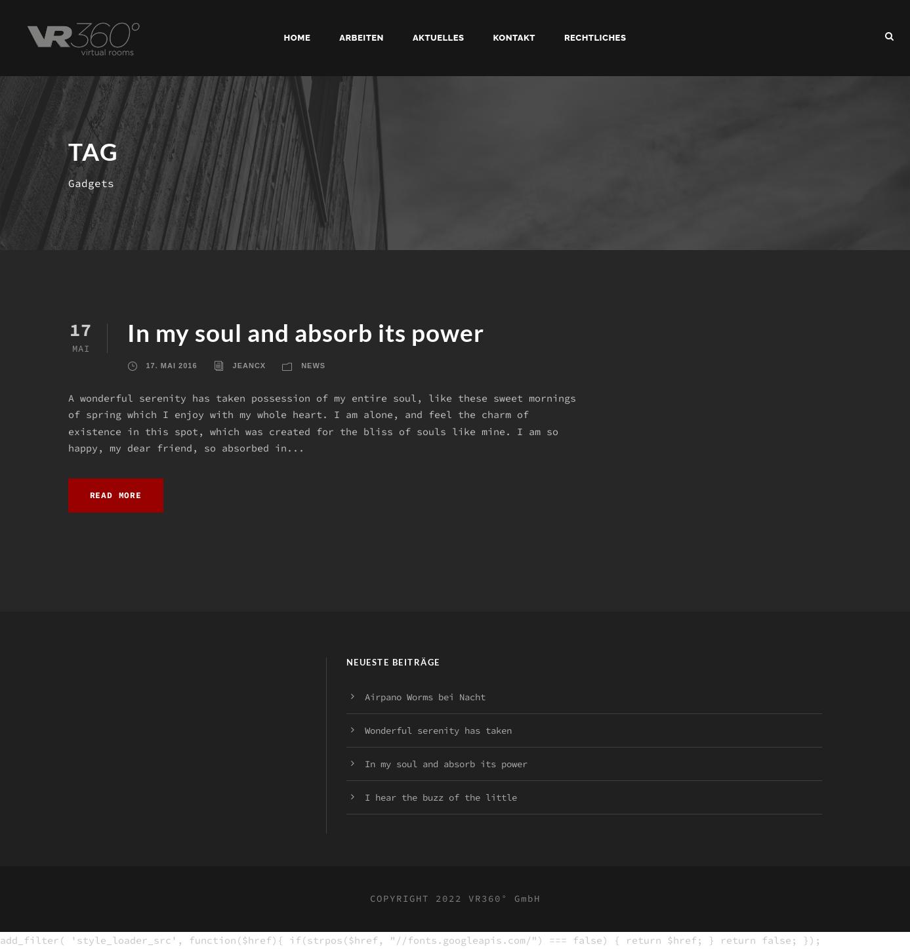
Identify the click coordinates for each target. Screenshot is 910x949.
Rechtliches (595, 38)
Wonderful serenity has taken (438, 730)
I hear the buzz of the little (441, 797)
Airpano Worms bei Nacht (425, 697)
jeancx (249, 365)
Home (297, 38)
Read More (116, 495)
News (313, 365)
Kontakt (514, 38)
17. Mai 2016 (171, 365)
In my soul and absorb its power (305, 332)
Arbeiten (361, 38)
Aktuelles (439, 38)
